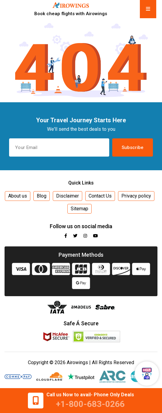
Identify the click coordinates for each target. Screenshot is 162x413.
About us (17, 196)
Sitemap (79, 209)
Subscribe (132, 147)
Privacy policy (136, 196)
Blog (41, 196)
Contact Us (100, 196)
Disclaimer (67, 196)
